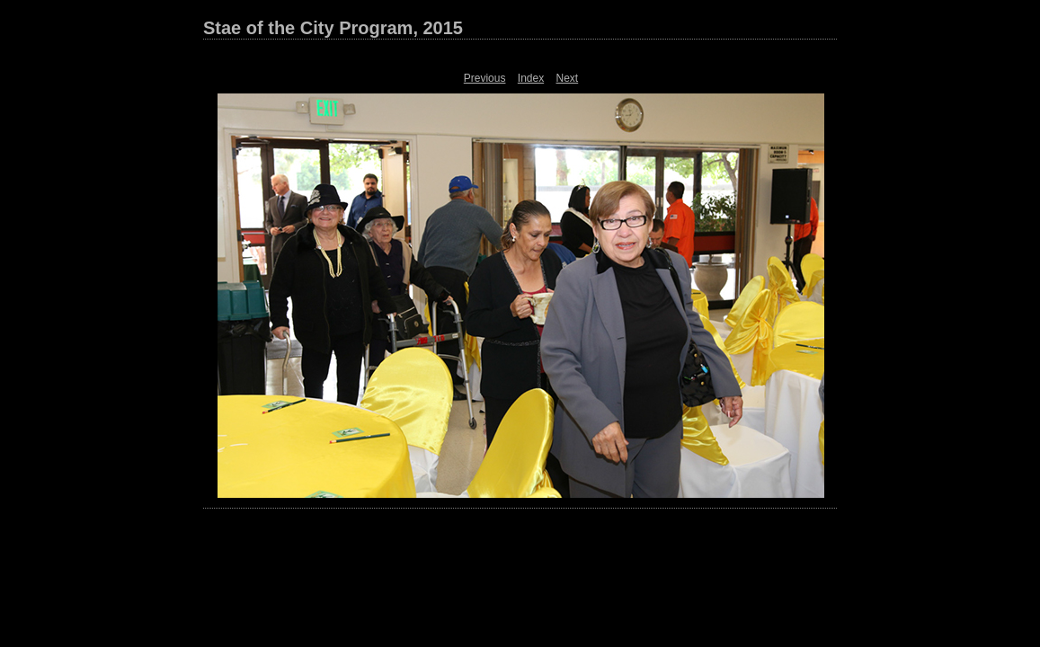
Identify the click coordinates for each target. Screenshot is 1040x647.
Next (567, 78)
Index (531, 78)
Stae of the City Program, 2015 (333, 28)
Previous (485, 78)
